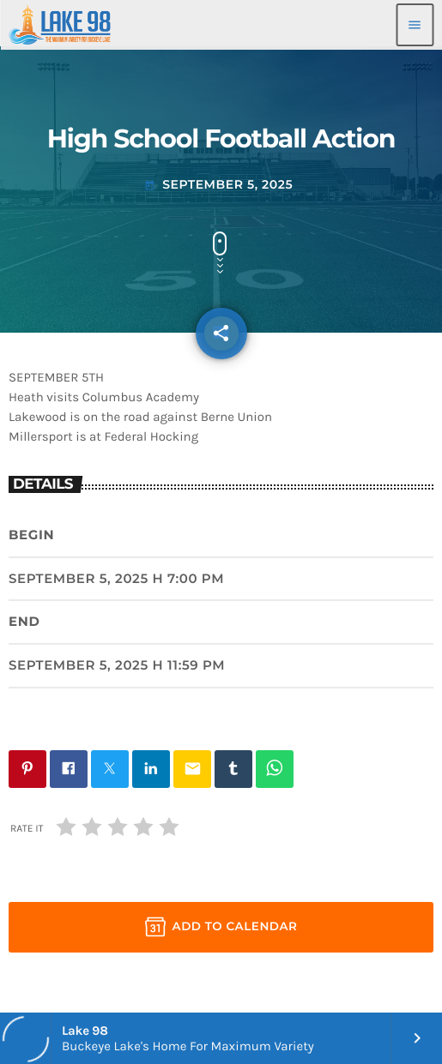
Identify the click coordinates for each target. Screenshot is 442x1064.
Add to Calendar (221, 927)
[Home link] (60, 25)
